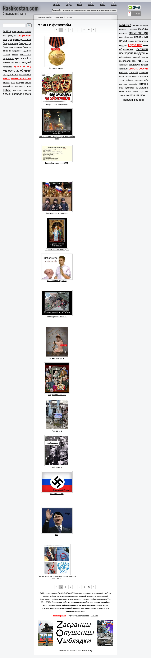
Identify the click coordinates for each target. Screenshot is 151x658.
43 (89, 30)
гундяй (26, 62)
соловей (133, 72)
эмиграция (132, 95)
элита (122, 95)
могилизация (138, 33)
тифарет (129, 80)
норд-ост (123, 45)
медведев (144, 25)
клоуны (20, 82)
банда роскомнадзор (12, 47)
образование (126, 49)
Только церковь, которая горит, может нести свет (57, 138)
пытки (136, 61)
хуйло (121, 88)
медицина (123, 29)
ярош (143, 95)
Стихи (113, 5)
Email (78, 616)
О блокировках (59, 616)
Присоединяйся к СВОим (57, 317)
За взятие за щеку (56, 68)
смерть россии (138, 68)
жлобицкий (23, 70)
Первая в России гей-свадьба (57, 250)
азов (5, 39)
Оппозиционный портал (46, 17)
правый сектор (140, 57)
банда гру (25, 43)
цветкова (129, 88)
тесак (121, 80)
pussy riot (12, 36)
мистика (143, 29)
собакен (123, 72)
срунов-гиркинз (131, 76)
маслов (136, 25)
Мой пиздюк (57, 467)
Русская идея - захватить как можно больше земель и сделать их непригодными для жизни (84, 10)
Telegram (85, 616)
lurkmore (27, 32)
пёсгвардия (126, 53)
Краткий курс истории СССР (56, 163)
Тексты (91, 5)
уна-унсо (139, 80)
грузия (17, 63)
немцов (131, 41)
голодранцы (8, 63)
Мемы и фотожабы (64, 17)
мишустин (123, 33)
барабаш (6, 55)
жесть (11, 70)
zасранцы (24, 35)
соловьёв (143, 72)
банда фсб (16, 51)
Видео (69, 5)
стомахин (143, 76)
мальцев (125, 25)
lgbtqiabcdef (18, 31)
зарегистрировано (82, 593)
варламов (8, 58)
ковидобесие (8, 86)
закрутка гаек (10, 74)
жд (5, 70)
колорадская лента (23, 86)
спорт (121, 76)
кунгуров (17, 90)
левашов (27, 90)
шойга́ (135, 91)
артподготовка (22, 39)
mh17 (5, 36)
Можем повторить (57, 358)
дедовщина (7, 67)
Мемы (102, 5)
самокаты (123, 65)
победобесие (125, 57)
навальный (141, 37)
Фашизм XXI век (56, 494)
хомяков (143, 84)
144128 (7, 31)
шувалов (144, 91)
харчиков (123, 84)
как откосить (25, 74)
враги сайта (22, 58)
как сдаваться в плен (17, 78)
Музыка (56, 5)
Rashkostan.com (21, 8)
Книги (79, 5)
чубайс (128, 91)
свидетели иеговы (138, 64)
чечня (121, 91)
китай (13, 83)
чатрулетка (141, 87)
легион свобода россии (17, 93)
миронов (133, 29)
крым (7, 90)
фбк (146, 80)
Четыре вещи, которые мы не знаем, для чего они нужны (57, 577)
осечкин (142, 49)
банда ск (7, 51)
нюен (145, 45)
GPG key (94, 616)
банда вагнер (10, 43)
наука (123, 40)
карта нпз (135, 45)
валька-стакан (25, 55)
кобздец (28, 83)
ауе (10, 39)
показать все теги (133, 99)
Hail (56, 535)
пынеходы (125, 61)
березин (15, 55)
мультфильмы (126, 37)
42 (84, 30)
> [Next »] (93, 30)
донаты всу (22, 66)
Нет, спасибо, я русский (57, 281)
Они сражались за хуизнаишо (57, 104)
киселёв (6, 83)
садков (145, 61)
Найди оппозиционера (57, 395)
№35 (107, 599)
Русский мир (57, 431)
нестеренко (141, 41)
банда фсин (26, 51)
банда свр (27, 47)
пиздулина (141, 53)
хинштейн (133, 84)
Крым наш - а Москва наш (57, 213)
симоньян (123, 69)
